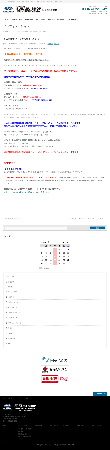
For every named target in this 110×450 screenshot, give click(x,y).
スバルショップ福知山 (52, 445)
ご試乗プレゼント (14, 318)
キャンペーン (12, 307)
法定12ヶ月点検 (22, 434)
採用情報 (80, 425)
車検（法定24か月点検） (25, 429)
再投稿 (9, 287)
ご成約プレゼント (14, 302)
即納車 (10, 333)
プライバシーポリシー (24, 398)
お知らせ (56, 44)
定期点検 (20, 431)
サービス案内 (22, 425)
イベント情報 (12, 292)
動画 (9, 344)
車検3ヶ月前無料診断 (24, 436)
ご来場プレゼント (14, 312)
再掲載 (10, 328)
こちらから (24, 143)
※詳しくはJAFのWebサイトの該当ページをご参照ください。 (28, 192)
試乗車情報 (38, 425)
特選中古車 (11, 338)
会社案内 (66, 425)
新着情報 (50, 44)
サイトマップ (8, 398)
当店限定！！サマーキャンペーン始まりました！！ (88, 219)
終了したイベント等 (14, 323)
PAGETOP (101, 394)
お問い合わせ (96, 425)
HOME (5, 425)
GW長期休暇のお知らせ (12, 219)
